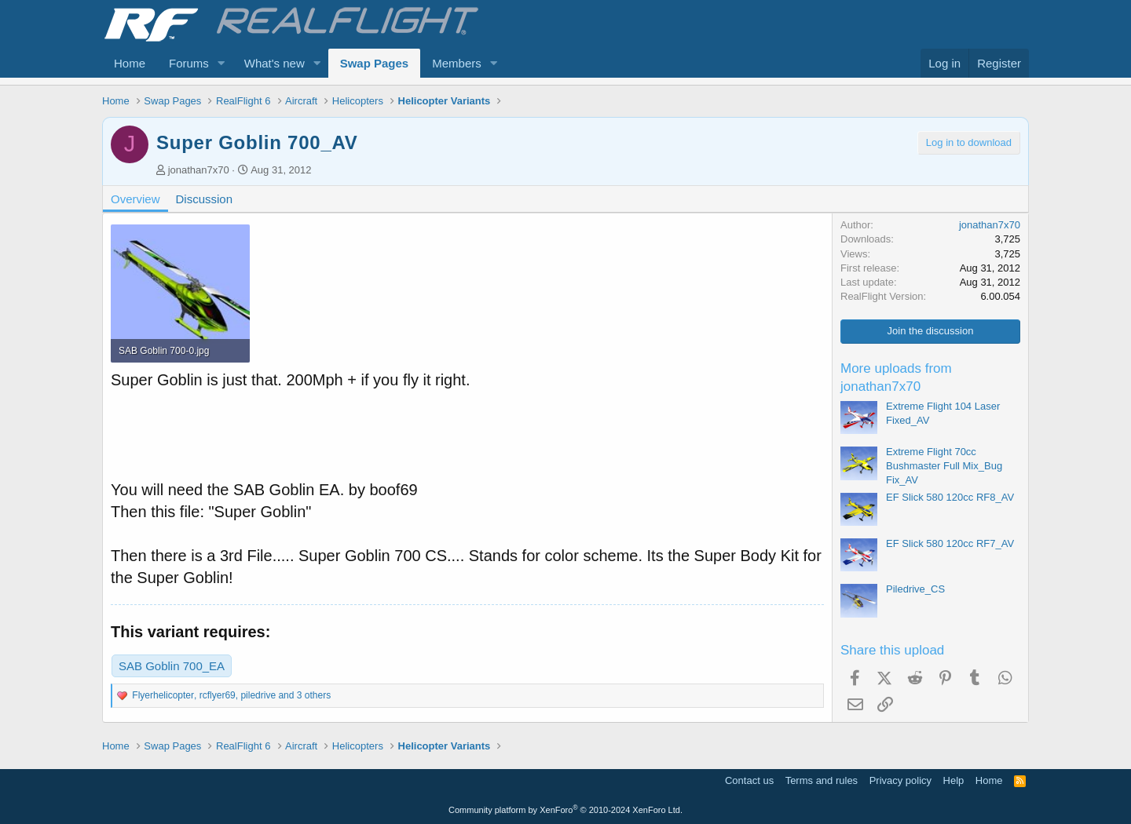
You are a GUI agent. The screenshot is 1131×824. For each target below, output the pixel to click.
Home (129, 63)
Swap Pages (374, 63)
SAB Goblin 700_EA (172, 666)
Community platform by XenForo (565, 810)
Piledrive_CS (915, 589)
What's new (274, 63)
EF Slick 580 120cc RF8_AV (950, 497)
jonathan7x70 (198, 170)
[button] (221, 63)
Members (456, 63)
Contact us (749, 780)
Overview (135, 199)
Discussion (204, 199)
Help (953, 780)
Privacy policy (900, 780)
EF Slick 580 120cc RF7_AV (950, 543)
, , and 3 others (231, 695)
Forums (189, 63)
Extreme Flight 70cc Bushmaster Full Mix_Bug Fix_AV (944, 466)
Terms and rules (821, 780)
